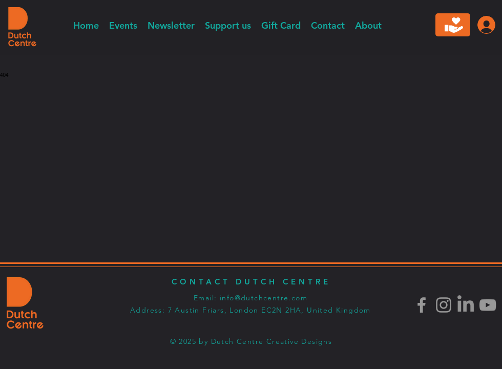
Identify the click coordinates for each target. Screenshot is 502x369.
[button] (171, 25)
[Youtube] (487, 305)
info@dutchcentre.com (263, 297)
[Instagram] (443, 305)
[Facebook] (421, 305)
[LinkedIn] (465, 305)
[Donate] (452, 24)
